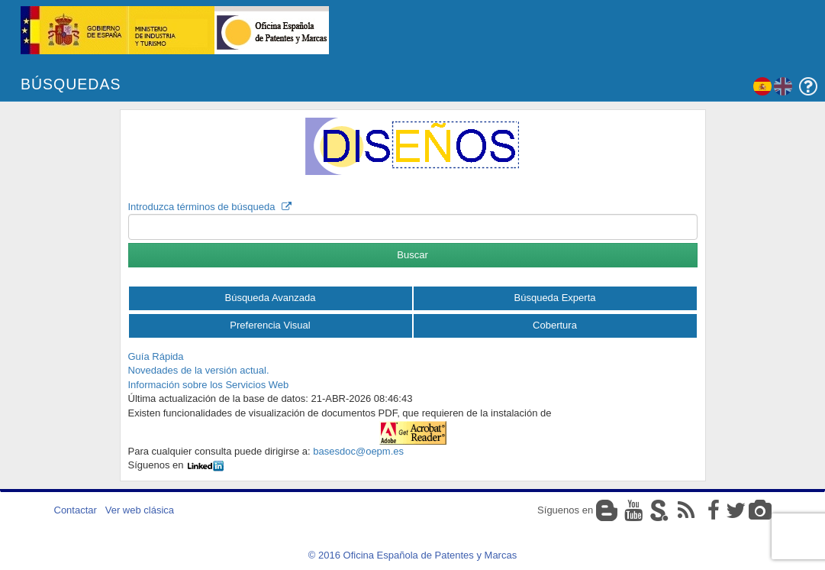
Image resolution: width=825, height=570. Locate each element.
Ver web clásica (139, 510)
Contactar (75, 510)
